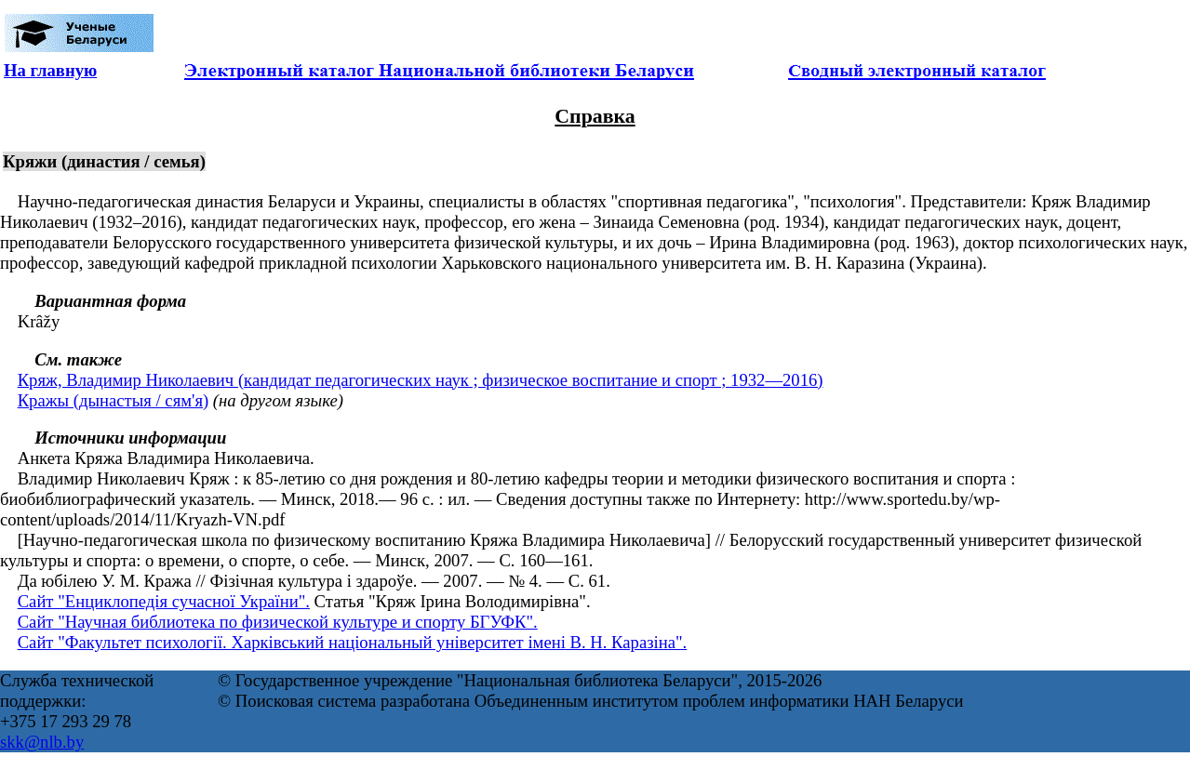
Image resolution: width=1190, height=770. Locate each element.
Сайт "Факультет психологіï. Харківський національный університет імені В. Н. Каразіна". (353, 642)
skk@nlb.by (42, 741)
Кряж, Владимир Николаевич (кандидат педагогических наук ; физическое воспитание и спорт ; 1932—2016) (420, 380)
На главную (50, 70)
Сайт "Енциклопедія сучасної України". (164, 601)
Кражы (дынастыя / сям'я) (113, 400)
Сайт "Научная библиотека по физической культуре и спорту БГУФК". (278, 621)
